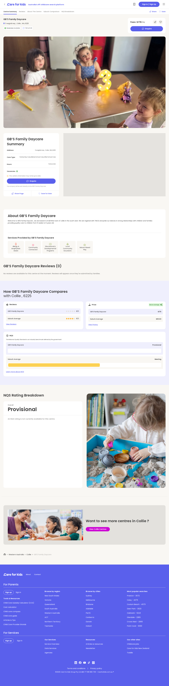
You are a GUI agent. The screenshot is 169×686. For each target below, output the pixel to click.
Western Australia (16, 554)
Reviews (22, 11)
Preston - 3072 (133, 595)
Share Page (17, 193)
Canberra (90, 617)
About (28, 574)
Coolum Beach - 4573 (136, 604)
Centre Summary (10, 11)
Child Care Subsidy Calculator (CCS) (18, 603)
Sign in (18, 592)
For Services (11, 633)
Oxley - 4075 (132, 600)
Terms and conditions (76, 668)
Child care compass (11, 611)
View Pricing (93, 325)
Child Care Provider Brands (14, 624)
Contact (37, 574)
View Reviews (11, 324)
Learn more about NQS (15, 372)
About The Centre (34, 11)
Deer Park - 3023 (134, 608)
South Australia (51, 608)
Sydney (89, 595)
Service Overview (52, 644)
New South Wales (52, 595)
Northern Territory (52, 621)
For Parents (10, 584)
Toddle (130, 652)
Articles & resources (94, 644)
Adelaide (89, 608)
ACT (46, 617)
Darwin (89, 621)
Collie (29, 554)
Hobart (89, 626)
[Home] (4, 554)
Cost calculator (10, 607)
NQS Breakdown (68, 11)
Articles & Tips (9, 620)
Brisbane (89, 604)
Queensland (50, 604)
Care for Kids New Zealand (138, 648)
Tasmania (49, 626)
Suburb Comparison (51, 11)
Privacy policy (96, 668)
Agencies (48, 652)
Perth (88, 613)
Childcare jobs (133, 644)
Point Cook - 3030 (134, 626)
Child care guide (10, 616)
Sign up (8, 592)
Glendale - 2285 (134, 617)
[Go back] (4, 4)
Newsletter (90, 648)
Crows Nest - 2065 (135, 621)
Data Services (50, 648)
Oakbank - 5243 (134, 613)
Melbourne (90, 600)
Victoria (48, 600)
